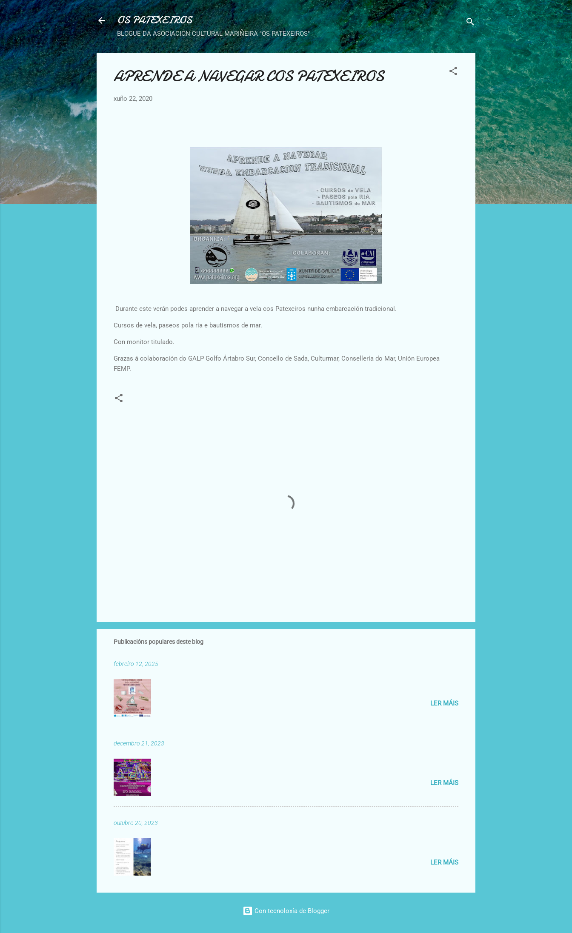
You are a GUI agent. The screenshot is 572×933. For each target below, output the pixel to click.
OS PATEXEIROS (154, 20)
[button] (453, 72)
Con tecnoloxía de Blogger (286, 911)
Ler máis (444, 703)
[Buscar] (470, 23)
